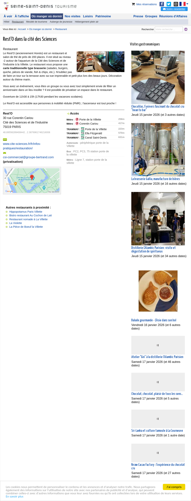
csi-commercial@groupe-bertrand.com (28, 157)
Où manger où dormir (47, 16)
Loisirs (88, 16)
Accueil (22, 29)
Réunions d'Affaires (173, 16)
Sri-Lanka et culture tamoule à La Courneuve (157, 430)
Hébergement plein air (86, 21)
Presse (138, 16)
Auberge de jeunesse (61, 21)
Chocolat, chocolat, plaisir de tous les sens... (157, 394)
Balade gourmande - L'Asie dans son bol (153, 320)
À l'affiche (22, 16)
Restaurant (18, 21)
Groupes (151, 16)
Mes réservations (144, 4)
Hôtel (6, 21)
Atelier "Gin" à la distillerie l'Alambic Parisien (157, 357)
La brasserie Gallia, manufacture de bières (155, 179)
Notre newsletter (174, 8)
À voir (8, 16)
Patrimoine (103, 16)
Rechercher (148, 29)
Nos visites (72, 16)
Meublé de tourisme (36, 21)
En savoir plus (14, 497)
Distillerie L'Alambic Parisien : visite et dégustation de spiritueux (153, 249)
